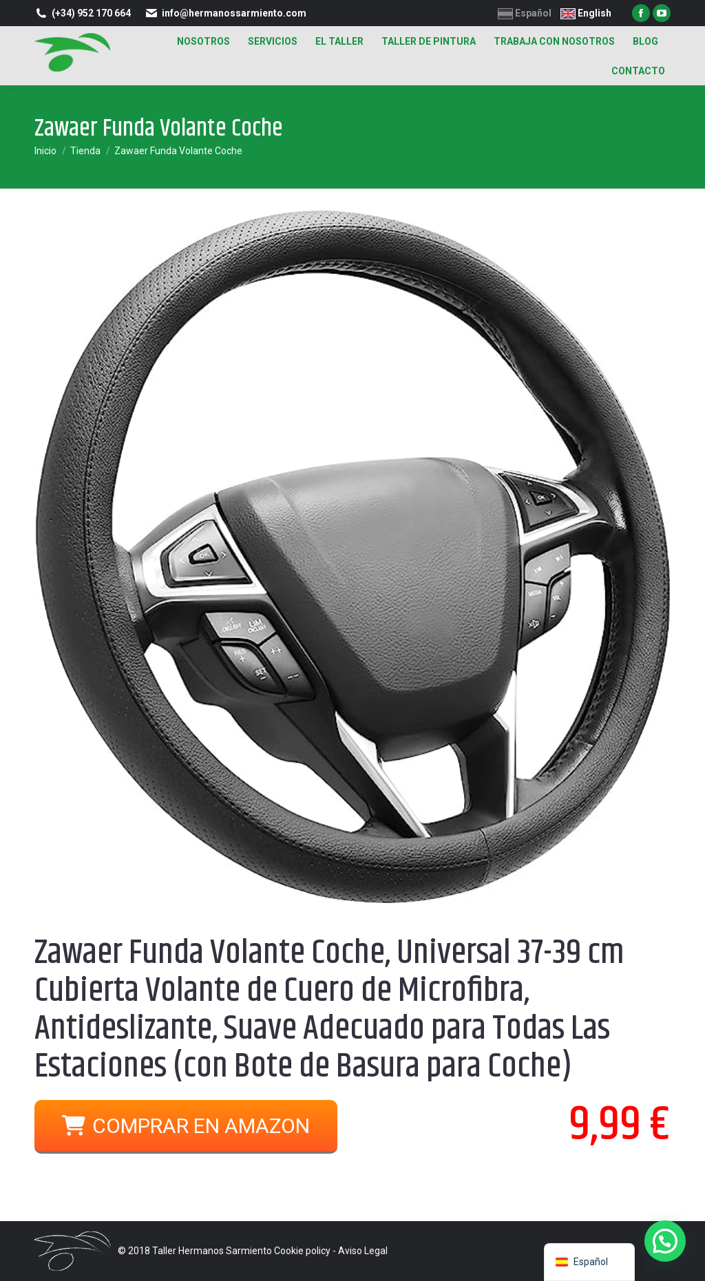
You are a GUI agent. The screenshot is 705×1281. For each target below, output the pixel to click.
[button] (665, 1241)
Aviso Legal (363, 1250)
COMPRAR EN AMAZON (186, 1126)
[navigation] (589, 1262)
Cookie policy (302, 1250)
